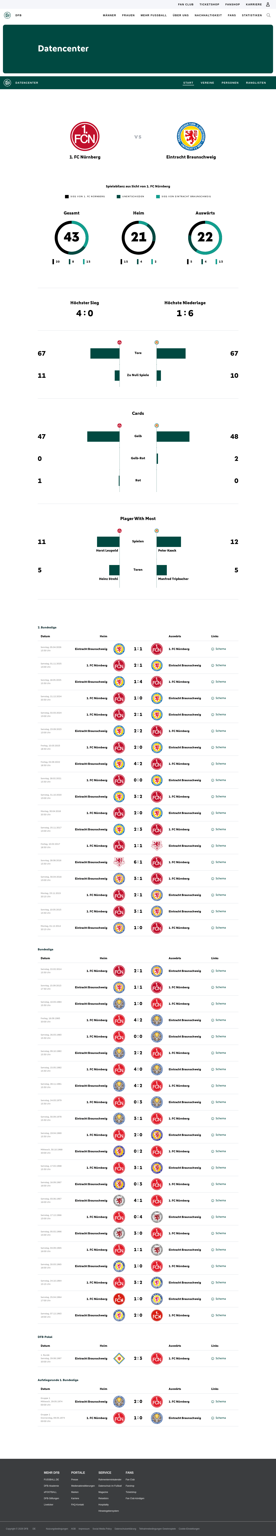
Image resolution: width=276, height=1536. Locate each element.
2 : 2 (138, 731)
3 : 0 (138, 1233)
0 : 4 (138, 1217)
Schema (218, 649)
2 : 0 (138, 747)
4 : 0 (138, 1069)
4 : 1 (138, 1200)
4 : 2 (138, 764)
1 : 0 (138, 698)
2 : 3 (138, 829)
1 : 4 (138, 682)
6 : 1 (138, 862)
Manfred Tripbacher (173, 579)
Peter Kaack (167, 550)
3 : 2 (138, 796)
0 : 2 (138, 1151)
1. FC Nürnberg (179, 649)
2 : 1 (138, 665)
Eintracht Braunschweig (91, 649)
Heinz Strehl (108, 579)
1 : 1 (138, 649)
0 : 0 (138, 780)
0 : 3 (138, 1102)
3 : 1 (138, 878)
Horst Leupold (107, 550)
